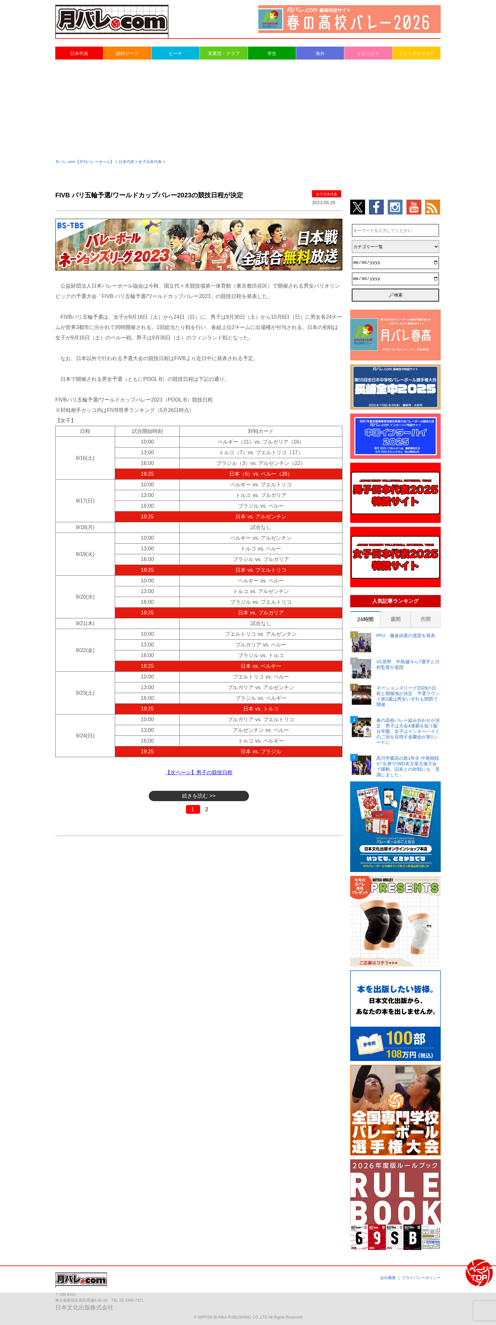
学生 (271, 53)
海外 (320, 53)
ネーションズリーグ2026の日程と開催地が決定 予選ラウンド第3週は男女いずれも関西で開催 (408, 696)
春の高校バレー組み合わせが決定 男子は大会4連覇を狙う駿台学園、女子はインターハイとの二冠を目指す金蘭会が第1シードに (408, 731)
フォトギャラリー (416, 53)
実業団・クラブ (224, 53)
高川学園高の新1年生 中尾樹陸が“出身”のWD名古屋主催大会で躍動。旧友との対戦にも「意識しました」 (408, 766)
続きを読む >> (198, 796)
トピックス (368, 53)
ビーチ (175, 53)
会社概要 (388, 1277)
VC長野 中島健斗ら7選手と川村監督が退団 (407, 664)
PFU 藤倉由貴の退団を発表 (405, 635)
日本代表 (79, 53)
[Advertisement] (248, 108)
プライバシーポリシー (421, 1277)
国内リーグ (127, 53)
